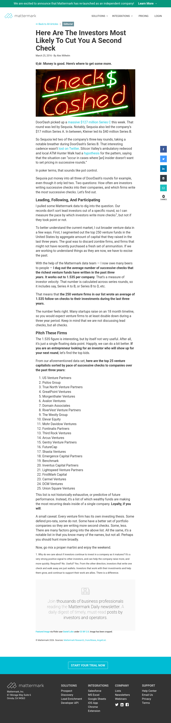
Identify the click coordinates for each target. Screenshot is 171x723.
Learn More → (147, 3)
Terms (146, 702)
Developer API (69, 702)
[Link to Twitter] (117, 704)
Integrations (122, 16)
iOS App (93, 702)
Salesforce (94, 690)
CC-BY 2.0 (84, 632)
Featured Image (43, 632)
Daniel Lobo (68, 632)
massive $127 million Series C (89, 122)
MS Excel (93, 694)
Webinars (121, 698)
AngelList (101, 640)
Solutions (100, 16)
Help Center (149, 690)
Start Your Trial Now (88, 665)
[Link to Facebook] (127, 704)
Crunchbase (90, 640)
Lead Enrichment (71, 698)
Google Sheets (97, 698)
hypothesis (92, 153)
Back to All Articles (47, 24)
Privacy (146, 698)
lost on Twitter (69, 149)
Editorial (68, 24)
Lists (118, 690)
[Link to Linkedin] (122, 704)
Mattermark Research (74, 640)
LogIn (158, 16)
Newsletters (122, 694)
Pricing (143, 16)
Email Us (147, 694)
